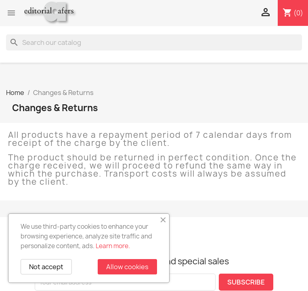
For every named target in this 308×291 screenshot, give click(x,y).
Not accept (46, 266)
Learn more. (113, 246)
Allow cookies (127, 266)
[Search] (154, 42)
